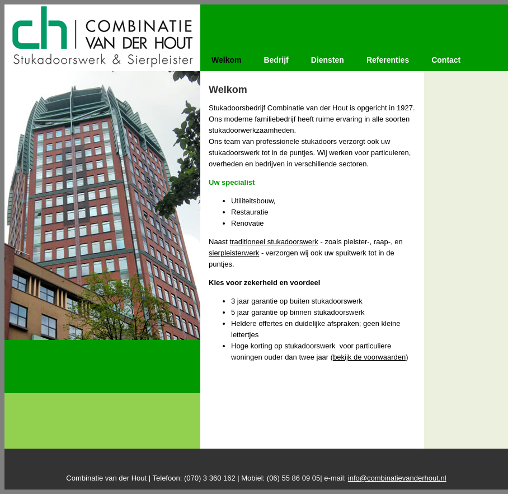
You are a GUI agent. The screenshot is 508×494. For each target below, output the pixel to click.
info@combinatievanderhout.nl (397, 478)
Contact (445, 59)
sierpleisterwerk (234, 253)
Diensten (327, 59)
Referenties (387, 59)
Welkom (226, 59)
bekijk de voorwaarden (369, 357)
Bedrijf (276, 59)
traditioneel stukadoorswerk (274, 241)
